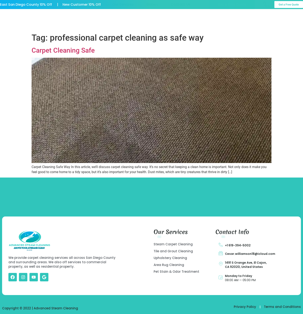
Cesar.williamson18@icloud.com (250, 254)
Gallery (152, 20)
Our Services (123, 20)
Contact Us (180, 20)
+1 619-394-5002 (238, 245)
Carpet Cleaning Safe (63, 50)
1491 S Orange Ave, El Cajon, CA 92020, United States (246, 265)
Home (66, 20)
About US (92, 20)
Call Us (280, 19)
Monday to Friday (238, 276)
